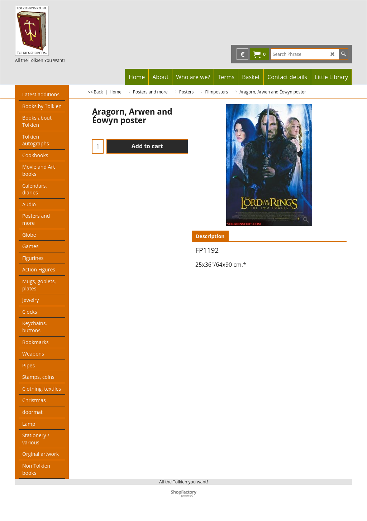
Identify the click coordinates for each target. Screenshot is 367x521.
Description (210, 236)
